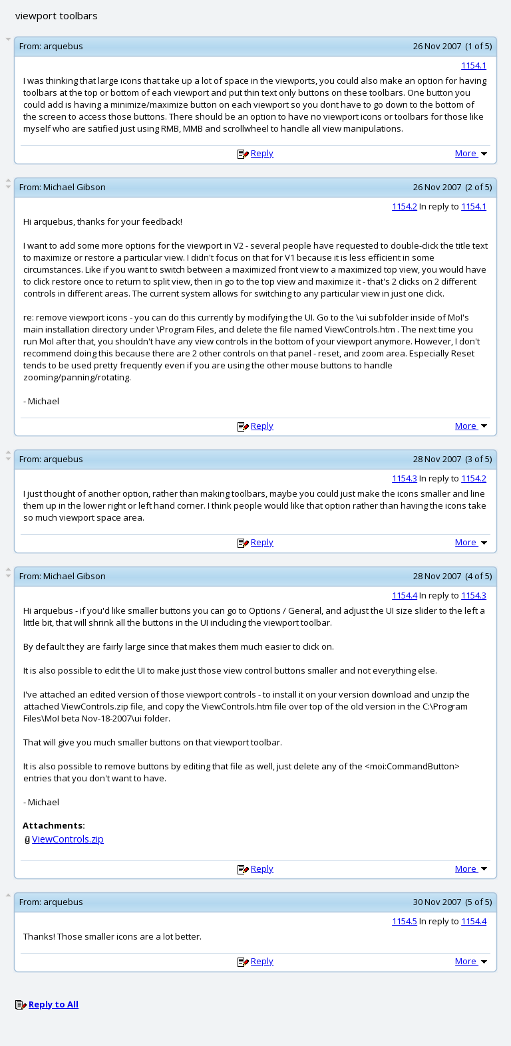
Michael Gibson (74, 187)
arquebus (63, 46)
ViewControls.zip (68, 839)
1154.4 (404, 595)
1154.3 (404, 478)
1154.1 (473, 65)
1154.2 (404, 206)
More (472, 153)
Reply (262, 153)
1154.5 (404, 921)
